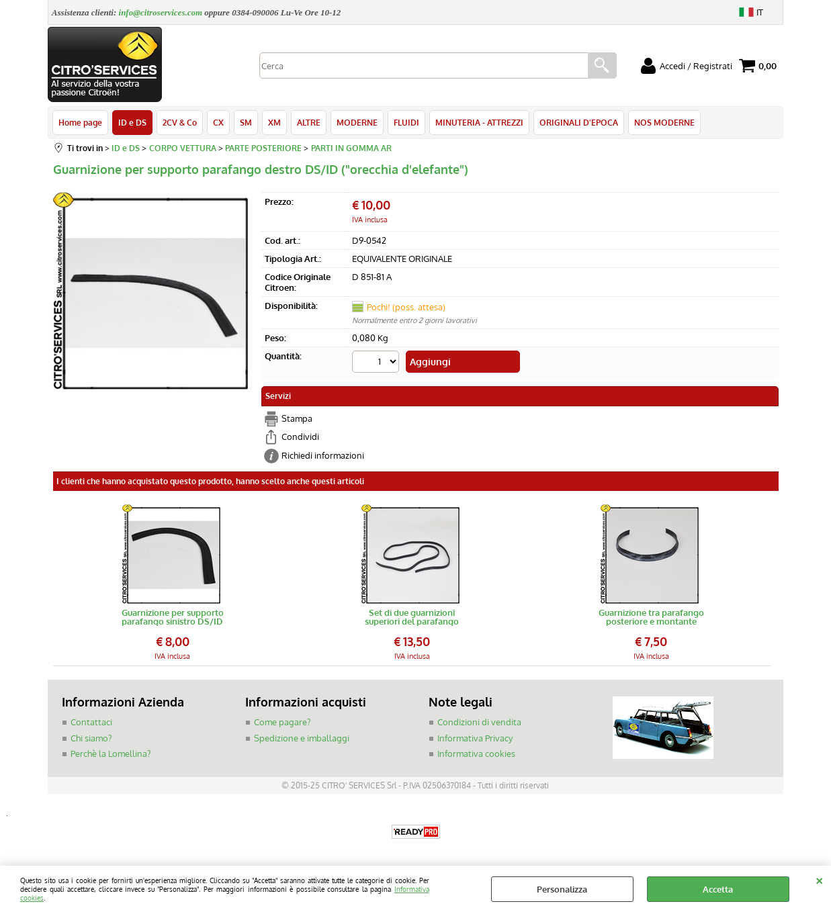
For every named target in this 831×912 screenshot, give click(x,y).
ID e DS (132, 122)
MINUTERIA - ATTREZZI (479, 122)
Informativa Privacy (475, 738)
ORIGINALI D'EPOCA (578, 122)
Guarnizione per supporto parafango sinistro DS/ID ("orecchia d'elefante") (173, 617)
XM (274, 122)
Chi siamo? (91, 738)
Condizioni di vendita (479, 722)
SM (246, 122)
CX (218, 122)
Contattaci (91, 722)
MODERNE (357, 122)
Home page (80, 122)
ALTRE (308, 122)
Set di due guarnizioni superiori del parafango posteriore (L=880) (412, 617)
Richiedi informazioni (322, 455)
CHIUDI (819, 879)
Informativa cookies (476, 753)
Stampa (296, 418)
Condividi (300, 436)
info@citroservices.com (161, 12)
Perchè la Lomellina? (110, 753)
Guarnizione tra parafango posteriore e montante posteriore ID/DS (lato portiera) (651, 617)
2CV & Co (180, 122)
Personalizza (562, 889)
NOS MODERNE (664, 122)
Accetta (718, 889)
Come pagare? (282, 722)
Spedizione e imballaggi (301, 738)
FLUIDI (406, 122)
